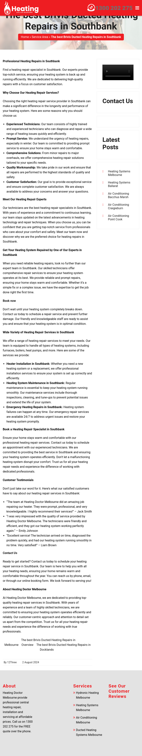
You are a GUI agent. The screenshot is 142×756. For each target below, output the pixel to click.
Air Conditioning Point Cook (118, 217)
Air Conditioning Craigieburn (118, 206)
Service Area (40, 37)
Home (25, 37)
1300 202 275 (114, 8)
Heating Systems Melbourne (119, 173)
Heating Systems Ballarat (119, 184)
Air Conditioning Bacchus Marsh (118, 195)
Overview (27, 645)
